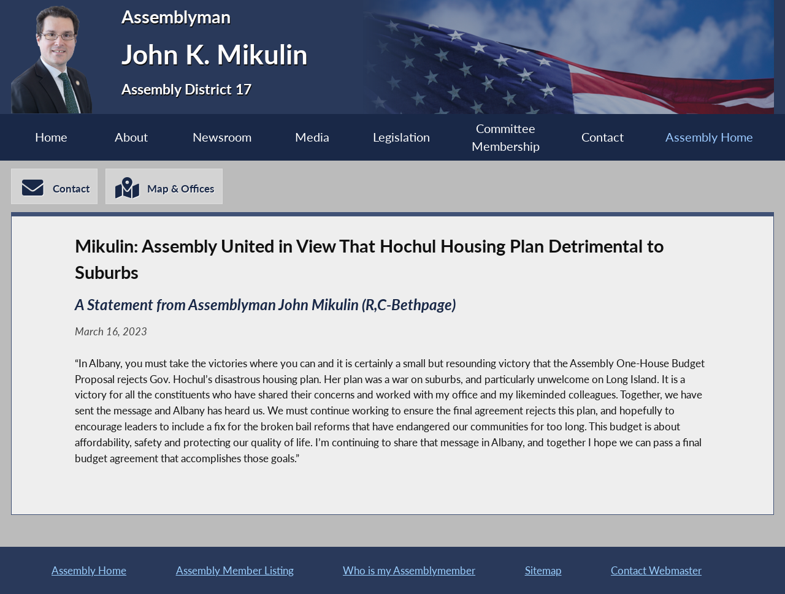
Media (312, 137)
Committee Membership (506, 137)
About (131, 137)
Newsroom (222, 137)
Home (51, 137)
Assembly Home (709, 137)
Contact (602, 137)
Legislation (401, 137)
